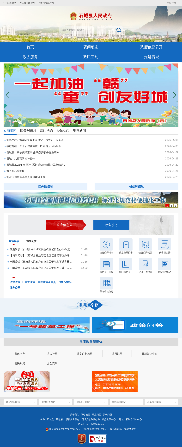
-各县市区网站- (154, 402)
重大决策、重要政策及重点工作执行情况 (48, 282)
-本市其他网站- (118, 402)
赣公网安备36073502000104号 (65, 429)
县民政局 (20, 363)
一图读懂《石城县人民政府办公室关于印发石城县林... (41, 261)
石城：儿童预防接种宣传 (20, 158)
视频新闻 (79, 130)
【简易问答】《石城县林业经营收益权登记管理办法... (41, 255)
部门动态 (46, 130)
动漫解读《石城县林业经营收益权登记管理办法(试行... (41, 249)
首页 (30, 47)
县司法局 (117, 353)
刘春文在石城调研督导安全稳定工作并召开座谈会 (35, 140)
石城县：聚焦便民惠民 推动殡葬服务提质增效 (32, 152)
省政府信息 (136, 186)
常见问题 (96, 414)
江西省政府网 (29, 2)
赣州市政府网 (48, 2)
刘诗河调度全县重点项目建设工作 (25, 177)
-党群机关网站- (48, 402)
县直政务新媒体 (91, 342)
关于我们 (74, 414)
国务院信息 (28, 130)
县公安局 (52, 363)
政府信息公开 (151, 47)
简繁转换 (171, 2)
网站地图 (85, 414)
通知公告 (31, 241)
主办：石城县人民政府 (52, 419)
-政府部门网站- (83, 402)
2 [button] (171, 205)
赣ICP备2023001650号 (95, 429)
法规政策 (15, 282)
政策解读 (14, 242)
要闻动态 (90, 47)
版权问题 (107, 414)
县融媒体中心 (149, 353)
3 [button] (175, 205)
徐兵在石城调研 (15, 171)
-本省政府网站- (12, 402)
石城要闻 (10, 130)
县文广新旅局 (84, 353)
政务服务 (30, 57)
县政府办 (20, 353)
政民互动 (90, 57)
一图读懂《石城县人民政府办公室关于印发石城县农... (41, 267)
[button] (174, 95)
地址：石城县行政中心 (130, 419)
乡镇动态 (62, 130)
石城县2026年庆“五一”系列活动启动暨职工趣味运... (36, 164)
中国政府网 (11, 2)
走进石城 (151, 57)
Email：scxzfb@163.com (91, 424)
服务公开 (15, 288)
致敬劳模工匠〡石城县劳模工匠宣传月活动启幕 (33, 146)
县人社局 (52, 353)
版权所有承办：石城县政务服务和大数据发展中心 (92, 419)
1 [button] (167, 205)
